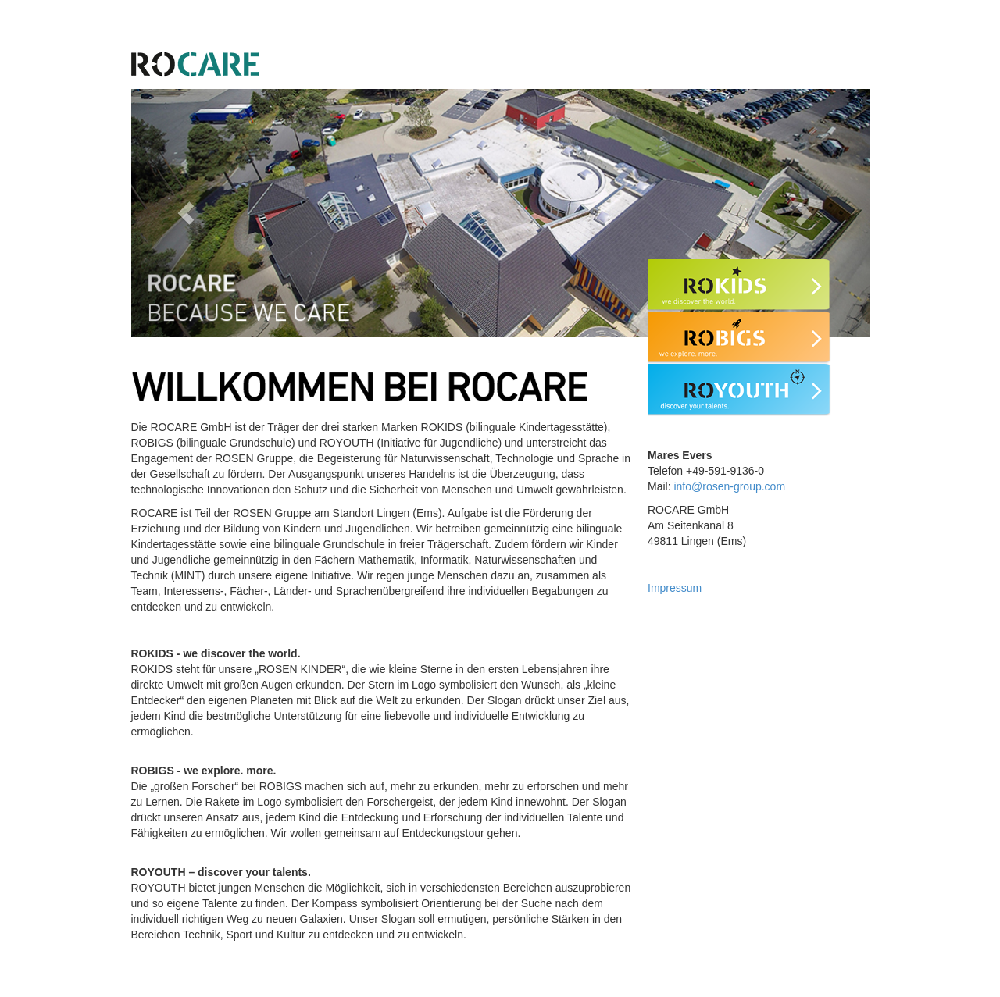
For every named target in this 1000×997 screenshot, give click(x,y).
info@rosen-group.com (729, 486)
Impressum (675, 588)
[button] (186, 213)
